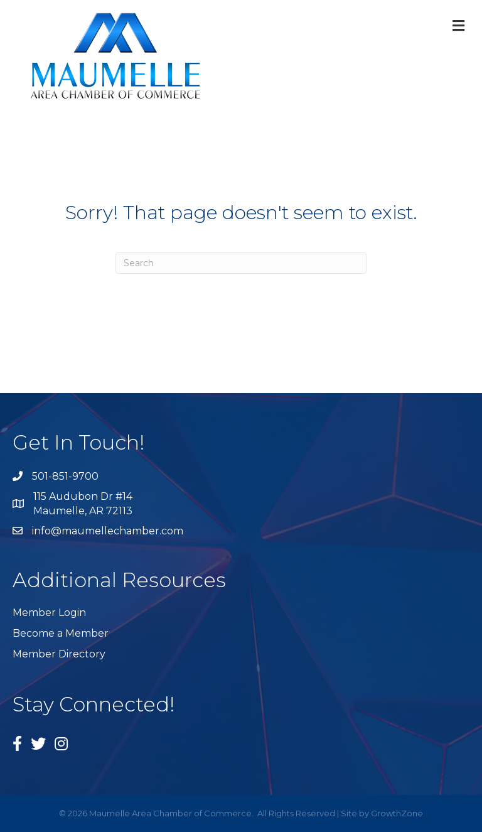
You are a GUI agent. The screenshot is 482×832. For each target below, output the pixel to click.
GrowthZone (397, 813)
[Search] (241, 263)
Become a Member (61, 633)
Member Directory (59, 654)
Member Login (49, 613)
